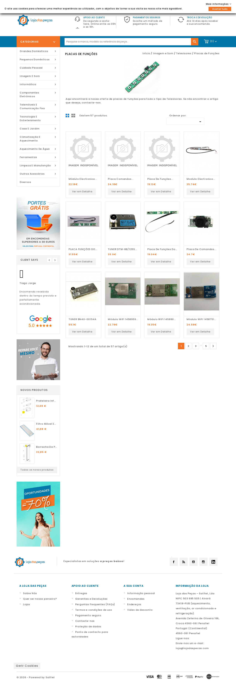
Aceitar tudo (220, 9)
